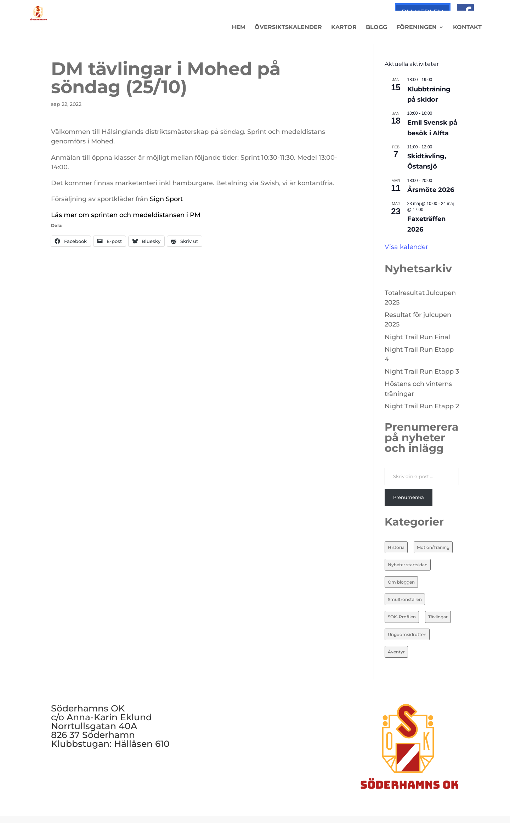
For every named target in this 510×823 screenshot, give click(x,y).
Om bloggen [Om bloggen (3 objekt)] (401, 582)
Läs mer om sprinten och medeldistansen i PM (125, 215)
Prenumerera (408, 497)
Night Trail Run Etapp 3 (422, 371)
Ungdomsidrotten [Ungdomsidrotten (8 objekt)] (407, 634)
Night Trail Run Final (417, 337)
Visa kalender (406, 247)
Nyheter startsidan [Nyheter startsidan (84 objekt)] (407, 564)
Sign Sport (167, 199)
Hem (238, 27)
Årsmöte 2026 (430, 190)
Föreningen (416, 27)
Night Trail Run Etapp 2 (422, 406)
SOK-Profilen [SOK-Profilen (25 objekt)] (402, 616)
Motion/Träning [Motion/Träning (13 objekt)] (433, 547)
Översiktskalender (288, 27)
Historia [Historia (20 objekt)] (396, 547)
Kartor (344, 27)
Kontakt (467, 27)
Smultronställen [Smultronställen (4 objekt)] (405, 599)
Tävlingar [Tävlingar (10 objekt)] (438, 616)
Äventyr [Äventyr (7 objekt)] (396, 651)
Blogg (376, 27)
